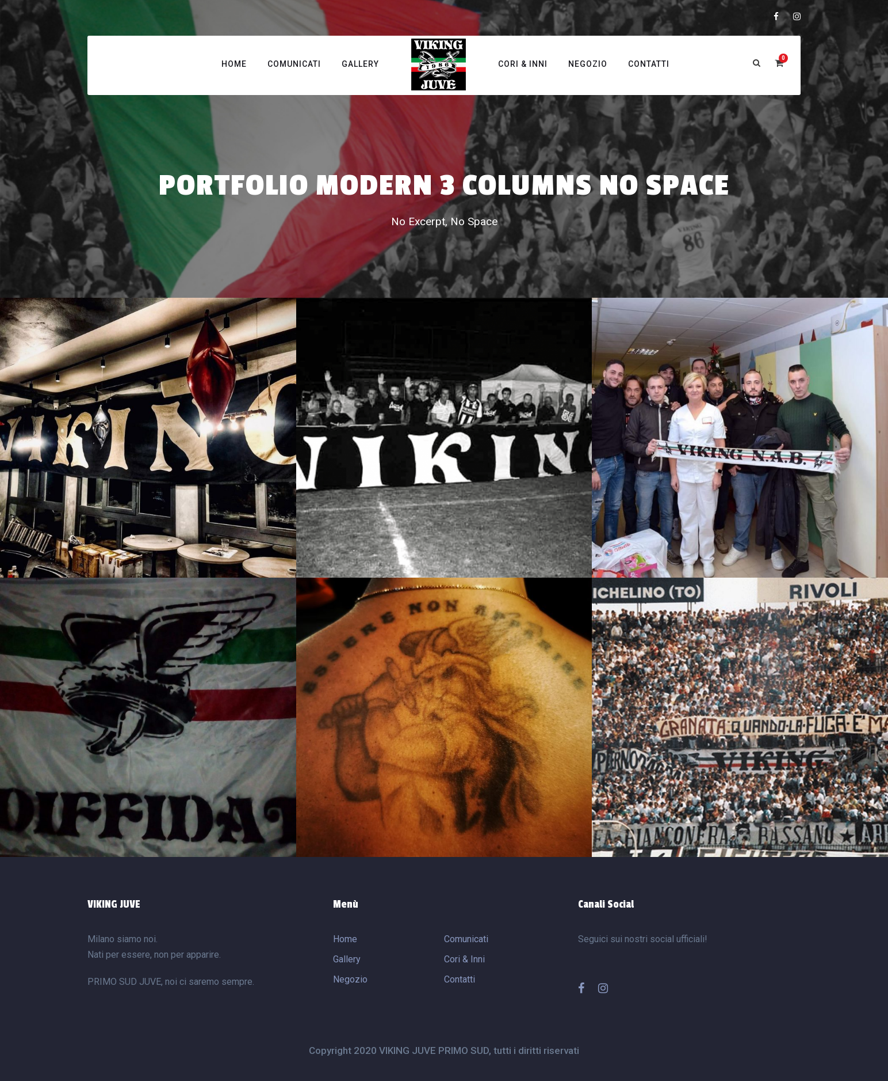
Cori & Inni (523, 64)
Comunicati (294, 64)
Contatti (648, 64)
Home (234, 64)
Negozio (587, 64)
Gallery (360, 64)
